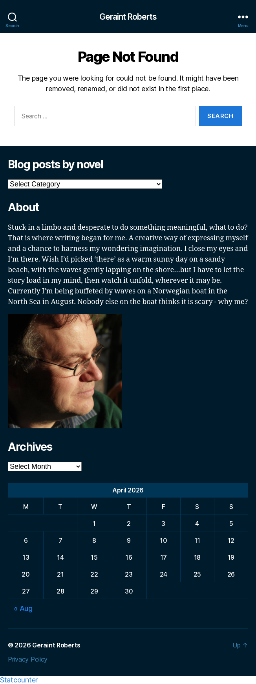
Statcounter (19, 680)
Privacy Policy (28, 659)
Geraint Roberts (128, 17)
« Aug (23, 608)
